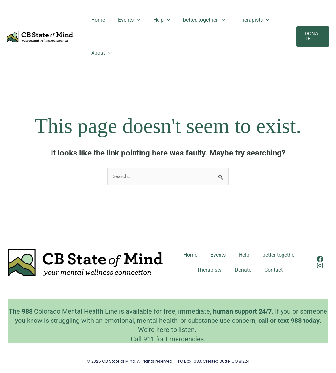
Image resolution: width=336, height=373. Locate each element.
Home (97, 20)
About (100, 53)
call (263, 320)
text (284, 320)
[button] (311, 36)
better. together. (195, 19)
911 (148, 338)
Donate (243, 270)
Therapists (242, 19)
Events (125, 19)
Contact (273, 270)
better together (279, 255)
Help (155, 19)
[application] (133, 19)
